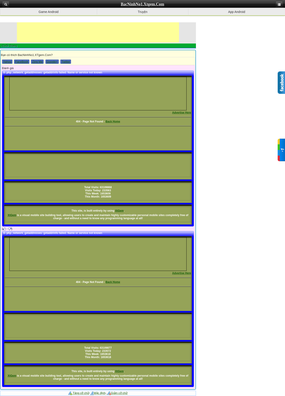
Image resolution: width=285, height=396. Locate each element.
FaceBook (21, 61)
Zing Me (37, 61)
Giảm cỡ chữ (117, 393)
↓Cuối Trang (9, 45)
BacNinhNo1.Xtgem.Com (142, 4)
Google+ (52, 61)
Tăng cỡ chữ (78, 393)
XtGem (119, 210)
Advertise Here (181, 112)
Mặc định (98, 393)
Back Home (113, 121)
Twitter (65, 61)
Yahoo (7, 61)
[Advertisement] (98, 32)
